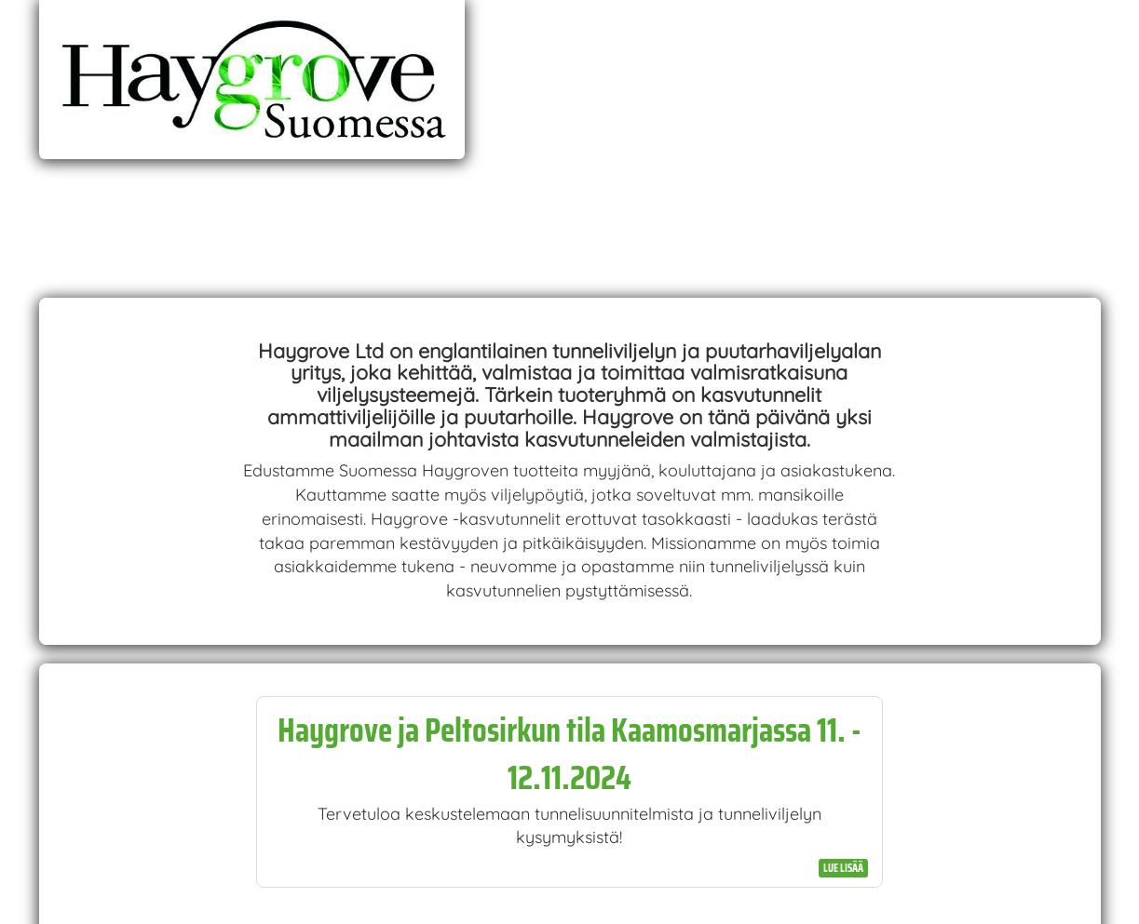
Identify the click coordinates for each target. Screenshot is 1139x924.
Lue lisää (843, 868)
